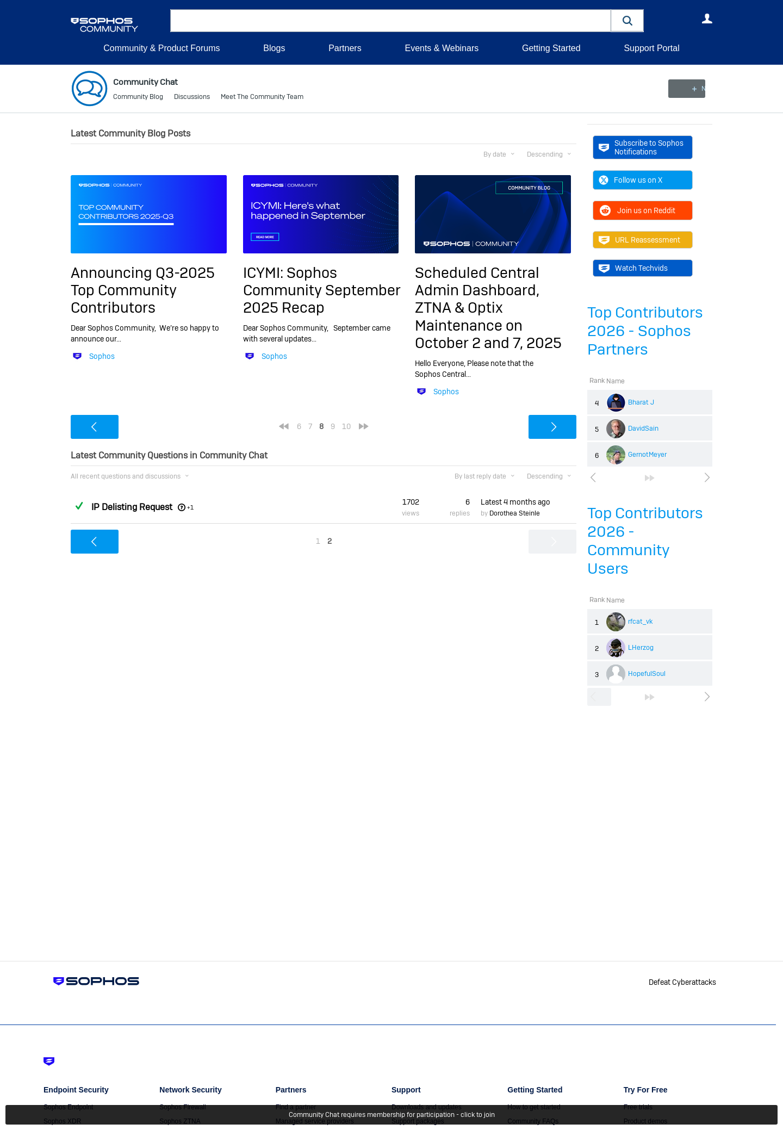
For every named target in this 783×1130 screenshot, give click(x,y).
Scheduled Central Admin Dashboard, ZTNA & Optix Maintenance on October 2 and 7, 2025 (488, 307)
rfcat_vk (640, 621)
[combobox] (391, 21)
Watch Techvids (633, 268)
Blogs (274, 48)
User (706, 18)
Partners (344, 48)
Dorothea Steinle (514, 513)
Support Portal (651, 48)
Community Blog (138, 98)
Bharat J (641, 402)
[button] (627, 20)
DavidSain (643, 428)
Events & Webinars (441, 48)
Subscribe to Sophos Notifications (641, 147)
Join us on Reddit (637, 210)
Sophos (102, 356)
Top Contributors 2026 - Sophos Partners (645, 330)
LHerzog (641, 647)
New (687, 88)
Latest (515, 502)
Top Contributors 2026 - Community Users (645, 541)
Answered (79, 506)
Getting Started (551, 48)
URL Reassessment (639, 239)
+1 (190, 507)
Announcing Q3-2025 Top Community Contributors (143, 290)
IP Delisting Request (131, 506)
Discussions (192, 98)
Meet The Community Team (262, 98)
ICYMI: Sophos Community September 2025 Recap (322, 290)
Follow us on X (630, 180)
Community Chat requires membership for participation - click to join (392, 1114)
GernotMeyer (647, 454)
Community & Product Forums (161, 48)
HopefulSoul (647, 673)
